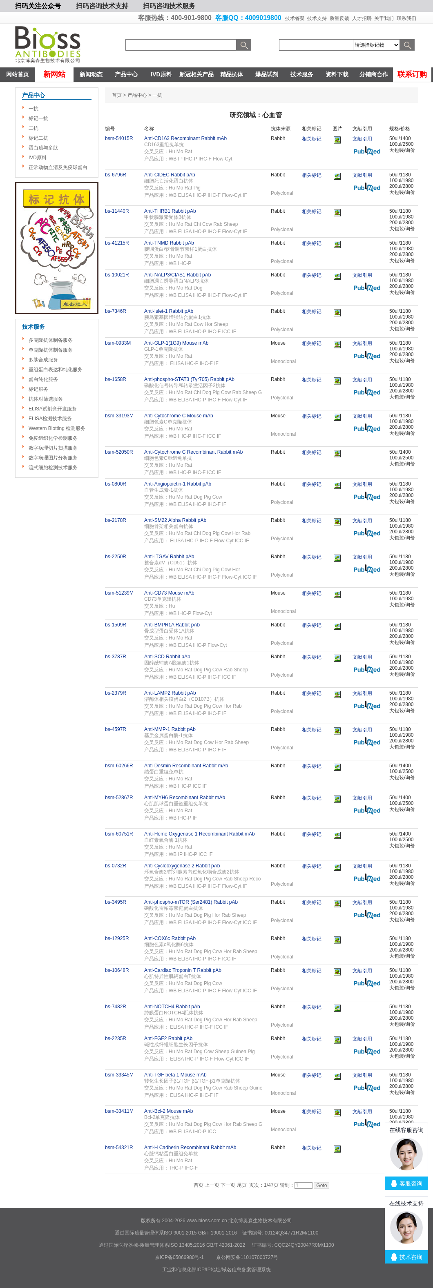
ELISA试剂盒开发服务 (53, 409)
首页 (117, 95)
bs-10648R (117, 970)
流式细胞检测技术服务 (53, 467)
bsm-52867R (119, 797)
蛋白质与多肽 (43, 148)
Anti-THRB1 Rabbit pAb (170, 211)
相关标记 (311, 139)
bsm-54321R (119, 1147)
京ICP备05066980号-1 (179, 1257)
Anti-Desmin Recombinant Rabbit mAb (186, 766)
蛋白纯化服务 (43, 379)
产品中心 (126, 74)
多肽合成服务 (43, 360)
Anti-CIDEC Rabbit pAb (169, 175)
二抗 (33, 128)
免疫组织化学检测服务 (53, 438)
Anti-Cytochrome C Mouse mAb (178, 416)
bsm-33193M (119, 416)
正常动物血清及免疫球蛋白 (58, 167)
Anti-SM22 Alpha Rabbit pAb (175, 520)
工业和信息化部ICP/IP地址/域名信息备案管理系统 (216, 1269)
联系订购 (412, 74)
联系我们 (406, 18)
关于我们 (384, 18)
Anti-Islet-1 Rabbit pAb (168, 311)
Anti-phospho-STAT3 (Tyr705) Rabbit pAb (189, 379)
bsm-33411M (119, 1111)
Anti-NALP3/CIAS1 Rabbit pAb (177, 275)
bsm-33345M (119, 1075)
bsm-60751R (119, 834)
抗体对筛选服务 (46, 399)
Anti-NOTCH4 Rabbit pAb (172, 1006)
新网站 (54, 74)
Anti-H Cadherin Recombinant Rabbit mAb (190, 1147)
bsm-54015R (119, 138)
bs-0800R (115, 484)
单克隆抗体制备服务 (51, 350)
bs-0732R (115, 866)
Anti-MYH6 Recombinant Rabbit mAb (184, 797)
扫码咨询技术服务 (169, 5)
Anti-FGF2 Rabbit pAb (168, 1038)
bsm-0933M (118, 343)
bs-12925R (117, 938)
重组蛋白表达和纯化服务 (56, 369)
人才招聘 (362, 18)
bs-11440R (117, 211)
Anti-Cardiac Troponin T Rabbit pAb (182, 970)
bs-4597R (115, 729)
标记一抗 (38, 118)
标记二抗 (38, 138)
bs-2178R (115, 520)
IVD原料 (161, 74)
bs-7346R (115, 311)
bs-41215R (117, 243)
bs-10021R (117, 275)
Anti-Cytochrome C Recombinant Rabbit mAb (193, 452)
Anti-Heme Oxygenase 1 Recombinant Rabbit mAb (199, 834)
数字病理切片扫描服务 (53, 448)
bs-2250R (115, 556)
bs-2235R (115, 1038)
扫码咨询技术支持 (102, 5)
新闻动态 (91, 74)
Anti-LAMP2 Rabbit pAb (170, 693)
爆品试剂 (266, 74)
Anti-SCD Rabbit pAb (167, 657)
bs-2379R (115, 693)
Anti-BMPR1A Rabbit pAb (172, 625)
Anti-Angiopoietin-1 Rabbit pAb (177, 484)
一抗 (33, 108)
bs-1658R (115, 379)
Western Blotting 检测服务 (57, 428)
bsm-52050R (119, 452)
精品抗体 (231, 74)
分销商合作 (373, 74)
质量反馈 (339, 18)
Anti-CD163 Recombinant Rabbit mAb (185, 138)
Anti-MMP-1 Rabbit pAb (170, 729)
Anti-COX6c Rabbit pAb (170, 938)
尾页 (242, 1185)
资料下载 (337, 74)
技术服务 (301, 74)
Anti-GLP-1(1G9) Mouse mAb (176, 343)
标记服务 (38, 389)
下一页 (228, 1185)
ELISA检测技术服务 (50, 418)
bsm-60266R (119, 766)
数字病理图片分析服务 (53, 458)
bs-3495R (115, 902)
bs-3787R (115, 657)
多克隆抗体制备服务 (51, 340)
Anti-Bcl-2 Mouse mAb (168, 1111)
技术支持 (317, 18)
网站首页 (17, 74)
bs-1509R (115, 625)
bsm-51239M (119, 593)
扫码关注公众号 (38, 5)
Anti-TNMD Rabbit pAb (169, 243)
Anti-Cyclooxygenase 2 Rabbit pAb (182, 866)
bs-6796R (115, 175)
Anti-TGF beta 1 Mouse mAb (175, 1075)
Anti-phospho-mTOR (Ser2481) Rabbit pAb (191, 902)
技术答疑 (295, 18)
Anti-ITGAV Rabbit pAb (169, 556)
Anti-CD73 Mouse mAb (169, 593)
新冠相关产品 (196, 74)
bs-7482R (115, 1006)
